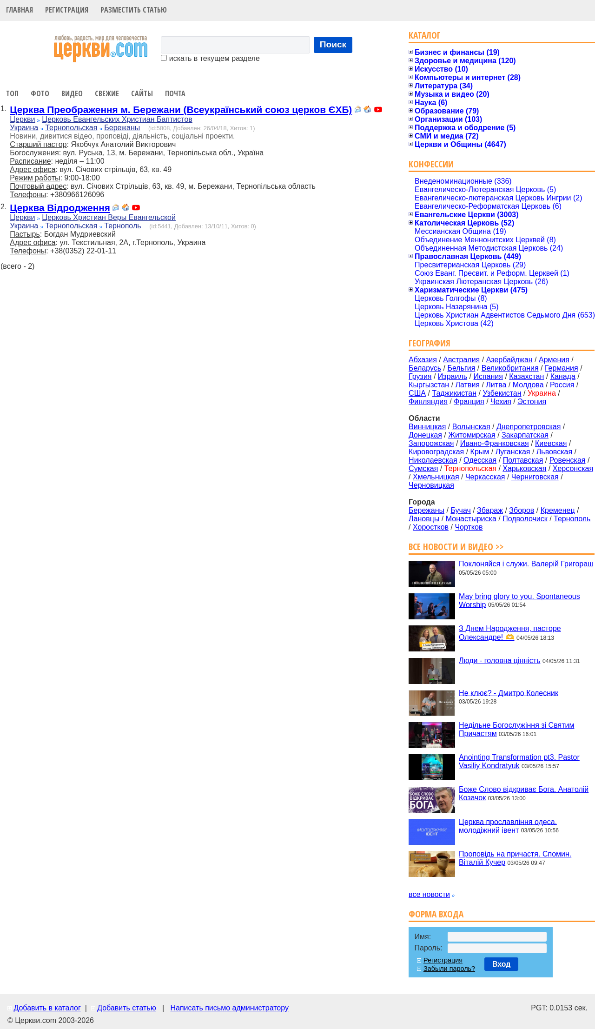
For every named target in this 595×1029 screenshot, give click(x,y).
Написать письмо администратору (229, 1008)
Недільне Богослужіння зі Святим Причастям (516, 729)
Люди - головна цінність (499, 660)
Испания (488, 376)
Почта (175, 93)
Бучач (460, 510)
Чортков (469, 527)
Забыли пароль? (449, 968)
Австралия (461, 360)
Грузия (420, 376)
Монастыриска (471, 519)
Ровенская (567, 460)
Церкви (22, 119)
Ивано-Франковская (494, 443)
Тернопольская (71, 128)
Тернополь (122, 226)
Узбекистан (502, 393)
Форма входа (436, 914)
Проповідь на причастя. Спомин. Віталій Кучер (515, 858)
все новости (429, 894)
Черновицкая (431, 485)
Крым (479, 452)
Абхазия (423, 360)
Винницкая (427, 427)
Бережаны (122, 128)
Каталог (425, 35)
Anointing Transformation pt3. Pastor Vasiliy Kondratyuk (519, 761)
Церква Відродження (60, 207)
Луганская (513, 452)
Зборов (521, 510)
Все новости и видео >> (456, 546)
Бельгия (461, 368)
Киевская (551, 443)
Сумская (423, 468)
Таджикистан (454, 393)
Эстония (531, 401)
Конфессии (431, 164)
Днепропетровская (528, 427)
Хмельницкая (436, 477)
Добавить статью (126, 1008)
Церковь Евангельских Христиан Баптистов (117, 119)
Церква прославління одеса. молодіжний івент (508, 825)
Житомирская (472, 435)
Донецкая (425, 435)
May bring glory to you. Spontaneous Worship (519, 600)
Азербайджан (509, 360)
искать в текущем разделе (210, 58)
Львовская (554, 452)
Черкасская (485, 477)
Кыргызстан (429, 385)
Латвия (468, 385)
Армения (554, 360)
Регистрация (66, 10)
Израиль (452, 376)
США (417, 393)
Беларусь (425, 368)
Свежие (107, 93)
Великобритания (510, 368)
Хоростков (431, 527)
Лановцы (424, 519)
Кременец (558, 510)
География (429, 343)
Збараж (490, 510)
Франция (469, 401)
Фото (40, 93)
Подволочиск (525, 519)
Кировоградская (436, 452)
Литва (496, 385)
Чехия (500, 401)
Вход (501, 964)
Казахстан (526, 376)
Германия (561, 368)
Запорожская (431, 443)
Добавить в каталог (46, 1008)
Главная (19, 10)
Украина (24, 128)
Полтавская (523, 460)
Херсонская (573, 468)
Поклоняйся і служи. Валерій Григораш (526, 564)
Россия (562, 385)
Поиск (333, 44)
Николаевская (433, 460)
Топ (12, 93)
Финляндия (428, 401)
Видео (72, 93)
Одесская (479, 460)
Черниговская (535, 477)
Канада (562, 376)
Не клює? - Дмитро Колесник (508, 693)
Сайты (142, 93)
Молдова (528, 385)
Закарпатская (525, 435)
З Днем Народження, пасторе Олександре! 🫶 (510, 632)
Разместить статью (133, 10)
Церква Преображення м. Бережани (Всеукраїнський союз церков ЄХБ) (181, 109)
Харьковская (524, 468)
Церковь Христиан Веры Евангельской (109, 217)
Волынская (471, 427)
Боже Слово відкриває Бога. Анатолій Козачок (523, 793)
